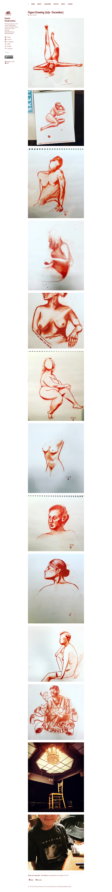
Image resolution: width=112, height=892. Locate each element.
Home (33, 4)
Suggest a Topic (10, 61)
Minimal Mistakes (64, 886)
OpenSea (8, 48)
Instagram (9, 42)
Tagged (70, 4)
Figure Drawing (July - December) (45, 12)
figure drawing (33, 15)
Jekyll (52, 886)
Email (8, 37)
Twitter (8, 39)
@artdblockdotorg (9, 32)
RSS (7, 63)
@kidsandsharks (9, 33)
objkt (7, 44)
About (39, 4)
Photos (56, 4)
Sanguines (47, 4)
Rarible (8, 46)
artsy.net (7, 30)
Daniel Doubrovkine (10, 19)
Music (63, 4)
